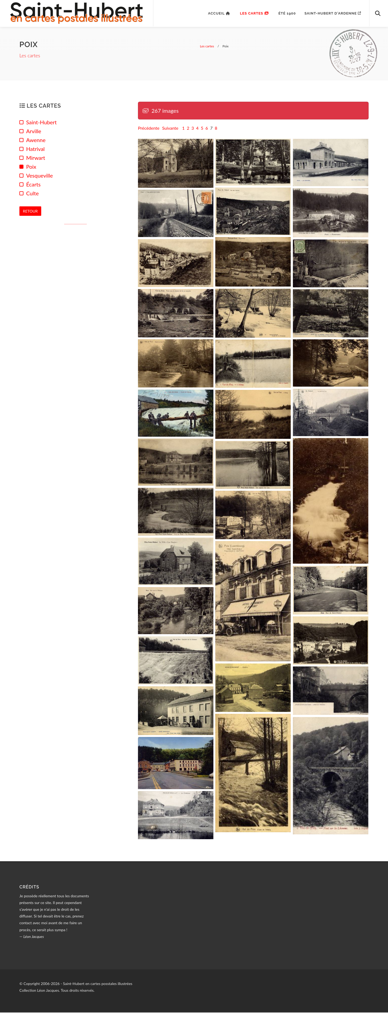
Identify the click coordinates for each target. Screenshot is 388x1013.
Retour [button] (30, 211)
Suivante (170, 128)
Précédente (149, 128)
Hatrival (35, 149)
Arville (33, 131)
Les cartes (29, 56)
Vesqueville (39, 176)
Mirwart (35, 158)
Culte (32, 193)
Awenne (36, 140)
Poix (31, 167)
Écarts (33, 185)
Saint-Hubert (41, 122)
